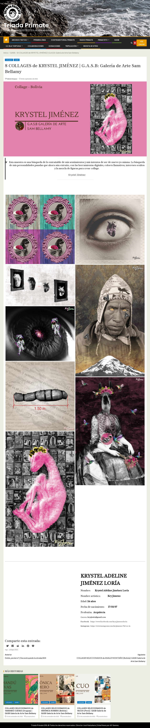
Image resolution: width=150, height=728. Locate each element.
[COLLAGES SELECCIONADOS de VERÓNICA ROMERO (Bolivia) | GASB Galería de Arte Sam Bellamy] (57, 689)
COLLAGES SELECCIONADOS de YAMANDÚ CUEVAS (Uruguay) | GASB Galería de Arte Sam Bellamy (20, 711)
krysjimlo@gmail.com (96, 617)
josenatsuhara (30, 716)
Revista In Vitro (90, 46)
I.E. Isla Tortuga (13, 46)
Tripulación (71, 46)
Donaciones (54, 46)
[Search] (131, 43)
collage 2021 (13, 650)
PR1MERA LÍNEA (40, 40)
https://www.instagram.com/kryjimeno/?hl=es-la (110, 626)
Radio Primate (86, 40)
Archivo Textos (19, 40)
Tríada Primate (26, 25)
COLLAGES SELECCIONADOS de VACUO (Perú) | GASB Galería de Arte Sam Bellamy (91, 711)
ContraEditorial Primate (63, 40)
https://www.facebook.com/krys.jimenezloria (108, 622)
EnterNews (101, 725)
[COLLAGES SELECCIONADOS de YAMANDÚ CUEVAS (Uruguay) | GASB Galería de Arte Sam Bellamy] (20, 689)
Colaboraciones (36, 46)
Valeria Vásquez (12, 79)
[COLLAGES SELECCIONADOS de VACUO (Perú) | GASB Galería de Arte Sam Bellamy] (93, 689)
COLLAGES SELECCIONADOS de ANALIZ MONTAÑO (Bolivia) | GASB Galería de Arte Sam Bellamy (110, 657)
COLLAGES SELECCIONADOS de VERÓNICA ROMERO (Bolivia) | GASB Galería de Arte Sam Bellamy (56, 711)
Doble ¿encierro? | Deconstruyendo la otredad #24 (40, 656)
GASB (116, 40)
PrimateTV (103, 40)
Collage (9, 60)
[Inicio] (6, 40)
